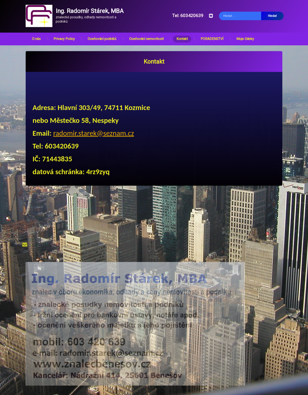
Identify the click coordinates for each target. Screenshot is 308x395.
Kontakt (182, 37)
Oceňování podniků (102, 37)
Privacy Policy (64, 37)
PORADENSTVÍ (212, 37)
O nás (36, 37)
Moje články (245, 37)
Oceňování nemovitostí (146, 37)
